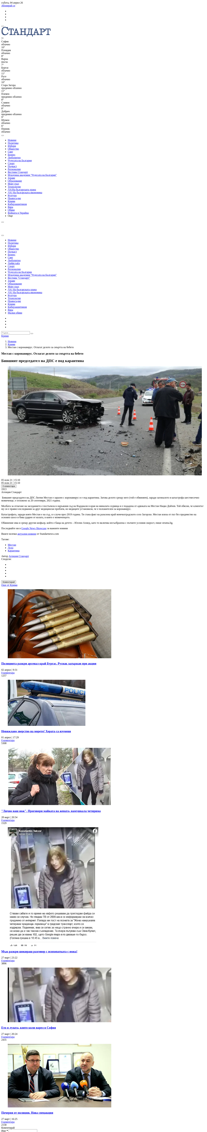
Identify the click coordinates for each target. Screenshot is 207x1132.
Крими (11, 201)
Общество (13, 148)
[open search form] (2, 135)
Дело (10, 547)
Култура (12, 195)
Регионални (14, 169)
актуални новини (26, 533)
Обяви (11, 210)
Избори (12, 146)
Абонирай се (8, 5)
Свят (10, 151)
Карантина (13, 550)
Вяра (10, 207)
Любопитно (14, 157)
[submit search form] (32, 333)
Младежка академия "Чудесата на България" (32, 175)
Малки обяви (15, 312)
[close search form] (2, 235)
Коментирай (9, 582)
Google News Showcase (34, 528)
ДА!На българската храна (22, 189)
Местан (12, 544)
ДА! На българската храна (22, 289)
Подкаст (12, 166)
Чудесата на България (20, 160)
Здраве (11, 178)
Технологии (14, 186)
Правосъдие (14, 198)
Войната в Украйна (18, 212)
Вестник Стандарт (18, 172)
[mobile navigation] (2, 26)
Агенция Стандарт (19, 556)
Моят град (13, 183)
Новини (12, 140)
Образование (15, 180)
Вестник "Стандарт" (19, 277)
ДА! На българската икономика (25, 192)
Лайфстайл (14, 263)
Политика (13, 143)
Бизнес (11, 154)
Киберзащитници (17, 204)
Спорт (11, 163)
